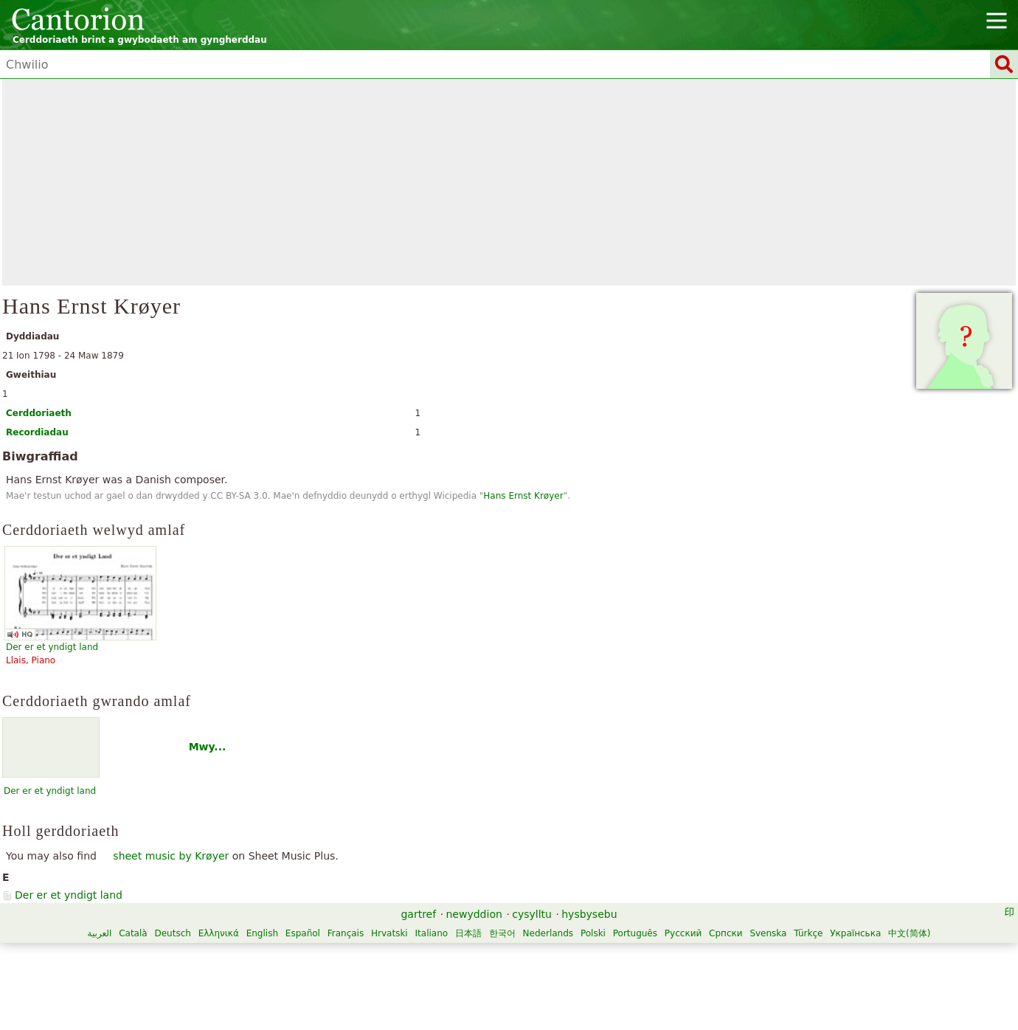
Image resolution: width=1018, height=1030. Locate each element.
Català (133, 933)
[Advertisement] (509, 182)
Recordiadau (37, 432)
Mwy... (207, 747)
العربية (100, 933)
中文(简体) (909, 933)
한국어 (502, 933)
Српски (726, 933)
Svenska (767, 933)
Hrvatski (389, 933)
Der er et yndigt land (50, 791)
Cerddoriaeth (39, 413)
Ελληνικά (218, 933)
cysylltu (532, 914)
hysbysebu (589, 914)
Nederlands (548, 933)
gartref (418, 914)
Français (346, 933)
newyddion (474, 914)
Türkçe (808, 933)
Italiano (432, 933)
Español (302, 933)
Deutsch (172, 933)
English (262, 933)
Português (635, 933)
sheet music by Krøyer (171, 856)
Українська (855, 933)
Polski (593, 933)
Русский (683, 933)
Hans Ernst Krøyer (523, 496)
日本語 (468, 933)
